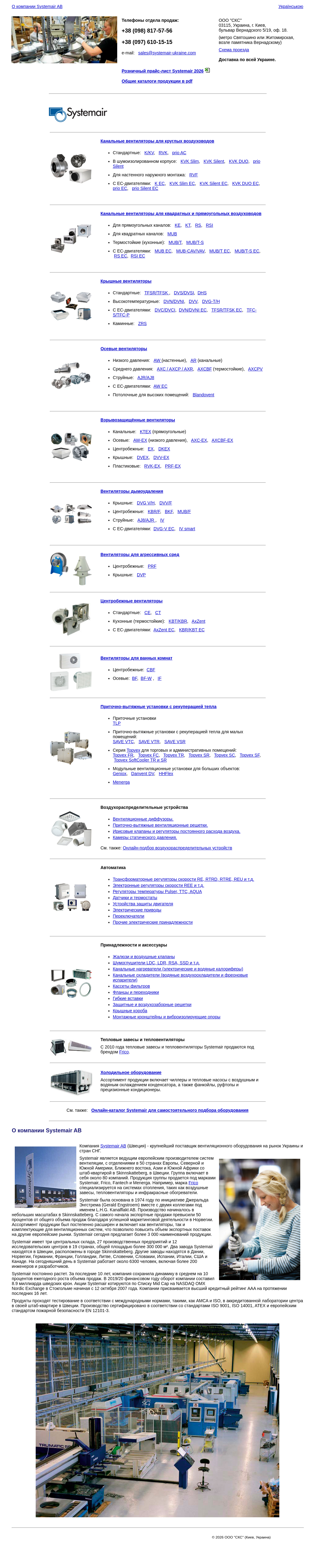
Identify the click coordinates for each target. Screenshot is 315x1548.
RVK (163, 152)
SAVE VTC (123, 741)
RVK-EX (152, 466)
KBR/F (154, 511)
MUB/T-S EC (247, 251)
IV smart (187, 528)
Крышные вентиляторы (126, 281)
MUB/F (184, 511)
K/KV (149, 152)
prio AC (179, 152)
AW (157, 360)
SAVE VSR (174, 741)
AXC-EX (199, 440)
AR (193, 360)
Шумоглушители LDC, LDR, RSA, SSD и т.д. (156, 962)
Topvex (133, 750)
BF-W (146, 678)
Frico (124, 1051)
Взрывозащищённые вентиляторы (138, 419)
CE (147, 612)
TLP (117, 723)
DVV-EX (161, 457)
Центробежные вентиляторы (132, 600)
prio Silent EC (145, 188)
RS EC (120, 255)
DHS (202, 292)
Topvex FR (123, 755)
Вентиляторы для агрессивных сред (140, 554)
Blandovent (203, 394)
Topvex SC (224, 755)
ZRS (142, 323)
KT (187, 225)
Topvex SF (250, 755)
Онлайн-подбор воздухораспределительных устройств (177, 847)
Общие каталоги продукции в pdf (157, 81)
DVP (141, 574)
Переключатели (128, 916)
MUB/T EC (219, 251)
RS (198, 225)
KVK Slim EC (182, 183)
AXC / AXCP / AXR (175, 368)
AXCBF (204, 368)
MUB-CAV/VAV (190, 251)
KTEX (145, 431)
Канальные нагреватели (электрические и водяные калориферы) (178, 968)
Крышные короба (130, 1010)
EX (151, 448)
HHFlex (166, 773)
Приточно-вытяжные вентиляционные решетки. (160, 825)
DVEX (143, 457)
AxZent (198, 621)
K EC (160, 183)
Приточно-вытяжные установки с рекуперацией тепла (159, 706)
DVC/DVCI (165, 310)
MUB (172, 233)
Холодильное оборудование (131, 1072)
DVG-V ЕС (164, 528)
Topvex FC (148, 755)
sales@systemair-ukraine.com (167, 52)
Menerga (121, 782)
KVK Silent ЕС (213, 183)
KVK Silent (214, 161)
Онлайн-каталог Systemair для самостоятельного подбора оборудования (170, 1110)
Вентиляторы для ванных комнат (137, 658)
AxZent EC (164, 629)
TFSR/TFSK (157, 292)
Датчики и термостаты (135, 897)
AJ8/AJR (146, 520)
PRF (152, 566)
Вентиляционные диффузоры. (143, 819)
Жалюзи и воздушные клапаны (144, 956)
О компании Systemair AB (37, 6)
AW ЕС (160, 386)
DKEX (164, 448)
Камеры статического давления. (145, 837)
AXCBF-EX (222, 440)
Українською (290, 6)
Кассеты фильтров (131, 986)
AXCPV (255, 368)
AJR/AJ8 (146, 377)
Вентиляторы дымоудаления (132, 491)
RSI (209, 225)
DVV (193, 301)
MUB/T (175, 242)
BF (134, 678)
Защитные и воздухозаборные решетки (152, 1004)
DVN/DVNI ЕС (192, 310)
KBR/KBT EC (192, 629)
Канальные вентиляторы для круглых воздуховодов (157, 141)
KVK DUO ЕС (245, 183)
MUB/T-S (195, 242)
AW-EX (140, 440)
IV (162, 520)
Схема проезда (234, 49)
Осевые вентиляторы (124, 348)
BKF (169, 511)
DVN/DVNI (173, 301)
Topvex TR (173, 755)
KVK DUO (238, 161)
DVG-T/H (211, 301)
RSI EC (138, 255)
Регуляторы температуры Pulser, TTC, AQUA (157, 891)
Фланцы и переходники (136, 992)
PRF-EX (173, 466)
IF (159, 678)
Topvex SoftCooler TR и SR (140, 760)
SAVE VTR (148, 741)
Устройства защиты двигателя (143, 903)
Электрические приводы (137, 909)
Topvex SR (199, 755)
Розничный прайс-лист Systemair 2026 (163, 71)
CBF (151, 669)
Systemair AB (113, 1145)
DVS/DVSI (184, 292)
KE (178, 225)
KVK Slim (190, 161)
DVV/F (165, 502)
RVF (193, 174)
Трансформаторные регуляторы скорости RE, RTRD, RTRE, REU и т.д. (183, 879)
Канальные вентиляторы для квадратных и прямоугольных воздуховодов (181, 213)
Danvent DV (142, 773)
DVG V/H (146, 502)
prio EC (120, 188)
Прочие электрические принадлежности (153, 922)
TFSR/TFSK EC (226, 310)
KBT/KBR (178, 621)
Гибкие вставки (128, 998)
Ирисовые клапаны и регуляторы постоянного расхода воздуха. (177, 831)
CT (158, 612)
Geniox (119, 773)
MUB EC (163, 251)
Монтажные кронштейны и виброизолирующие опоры (167, 1016)
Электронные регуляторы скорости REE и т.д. (158, 885)
